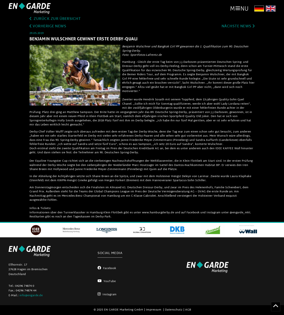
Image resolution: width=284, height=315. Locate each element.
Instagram (107, 294)
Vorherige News (47, 26)
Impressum (153, 309)
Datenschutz (174, 309)
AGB (188, 309)
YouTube (107, 281)
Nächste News (238, 26)
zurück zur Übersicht (55, 19)
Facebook (107, 268)
